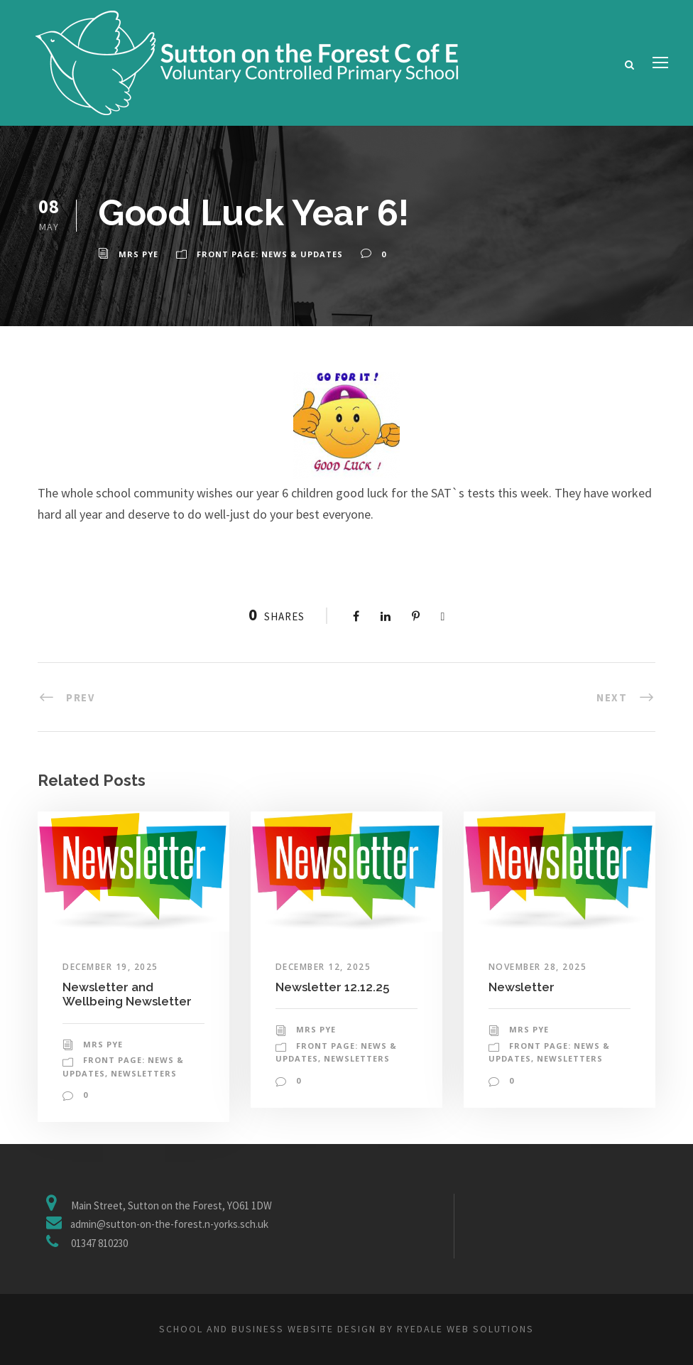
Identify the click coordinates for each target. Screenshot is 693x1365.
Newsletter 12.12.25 (332, 987)
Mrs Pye (138, 254)
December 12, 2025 (323, 967)
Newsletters (144, 1073)
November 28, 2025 (538, 967)
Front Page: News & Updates (270, 254)
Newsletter (522, 987)
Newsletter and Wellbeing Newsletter (127, 994)
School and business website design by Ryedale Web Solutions (346, 1328)
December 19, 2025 (110, 967)
